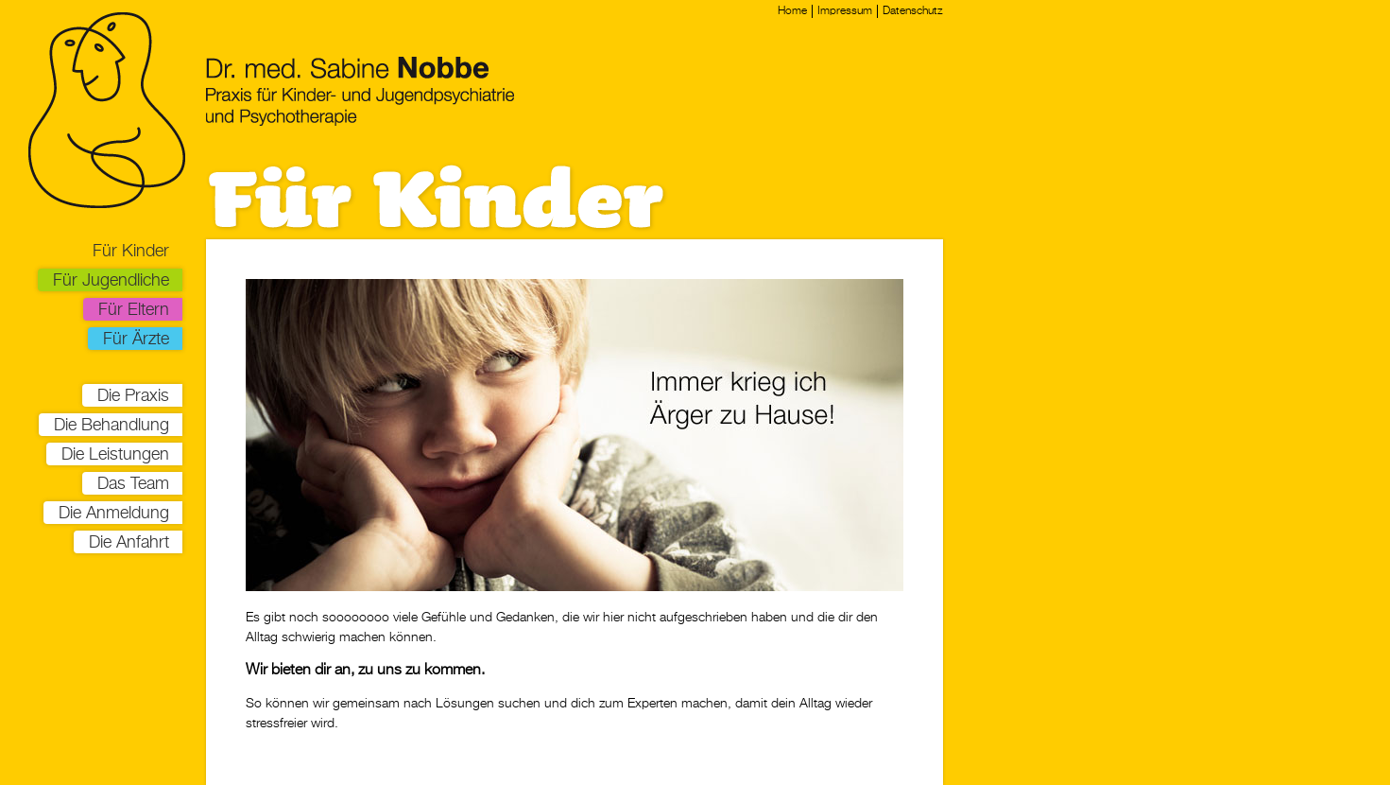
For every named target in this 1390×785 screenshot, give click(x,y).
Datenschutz (913, 11)
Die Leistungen (115, 454)
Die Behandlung (111, 425)
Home (792, 11)
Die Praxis (133, 396)
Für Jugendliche (111, 280)
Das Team (133, 484)
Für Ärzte (136, 339)
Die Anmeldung (114, 513)
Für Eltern (133, 310)
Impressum (844, 11)
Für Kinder (131, 251)
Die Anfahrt (129, 542)
